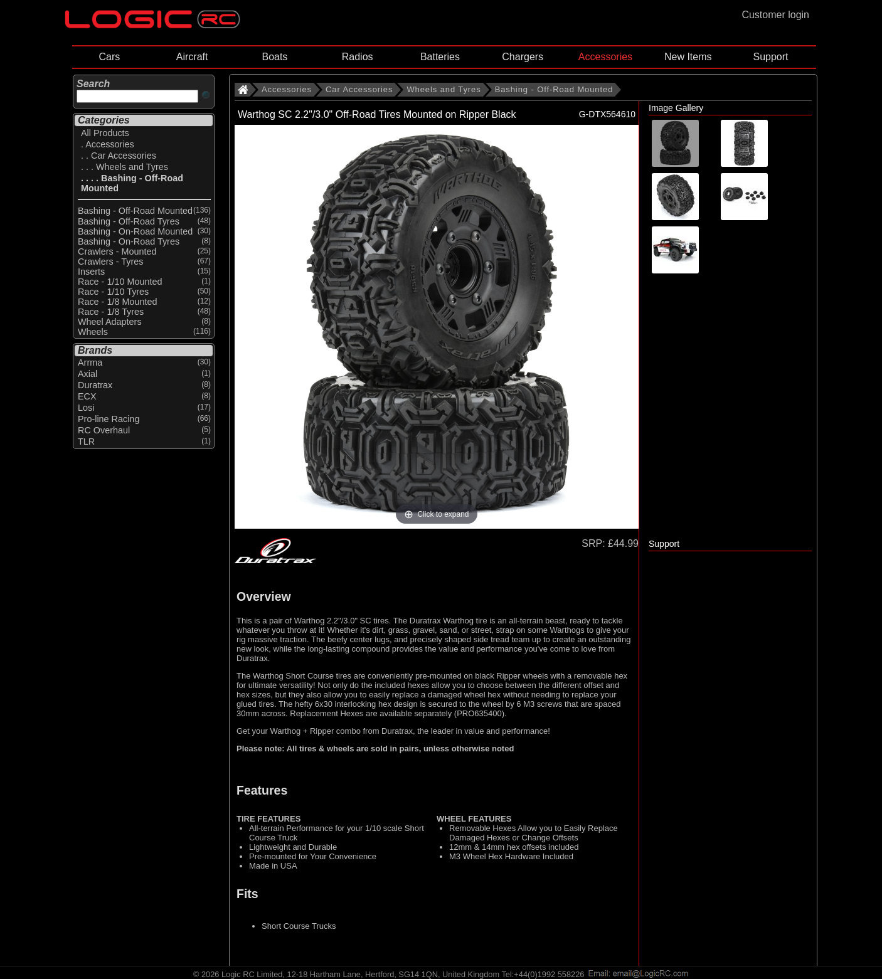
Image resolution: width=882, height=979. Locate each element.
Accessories (605, 56)
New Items (688, 56)
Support (770, 56)
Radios (357, 56)
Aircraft (192, 56)
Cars (109, 56)
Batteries (440, 56)
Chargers (522, 56)
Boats (274, 56)
